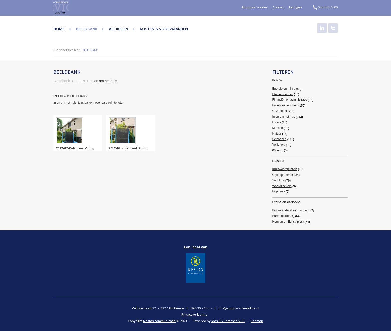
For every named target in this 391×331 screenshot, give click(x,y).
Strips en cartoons (286, 202)
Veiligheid (278, 144)
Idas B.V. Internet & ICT (228, 321)
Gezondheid (280, 111)
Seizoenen (279, 139)
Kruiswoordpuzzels (284, 169)
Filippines (278, 191)
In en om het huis (283, 116)
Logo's (276, 122)
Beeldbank (86, 28)
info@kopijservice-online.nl (238, 308)
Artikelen (118, 28)
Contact (278, 7)
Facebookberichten (285, 105)
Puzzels (278, 161)
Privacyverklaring (194, 314)
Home (58, 28)
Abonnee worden (255, 7)
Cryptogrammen (283, 175)
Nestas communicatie (159, 321)
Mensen (277, 128)
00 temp (277, 150)
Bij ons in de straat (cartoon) (291, 210)
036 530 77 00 (325, 7)
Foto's (277, 80)
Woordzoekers (282, 186)
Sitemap (257, 321)
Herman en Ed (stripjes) (288, 221)
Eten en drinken (282, 94)
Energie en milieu (283, 88)
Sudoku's (278, 180)
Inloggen (295, 7)
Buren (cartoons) (283, 216)
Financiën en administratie (289, 99)
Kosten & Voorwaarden (164, 28)
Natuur (276, 133)
